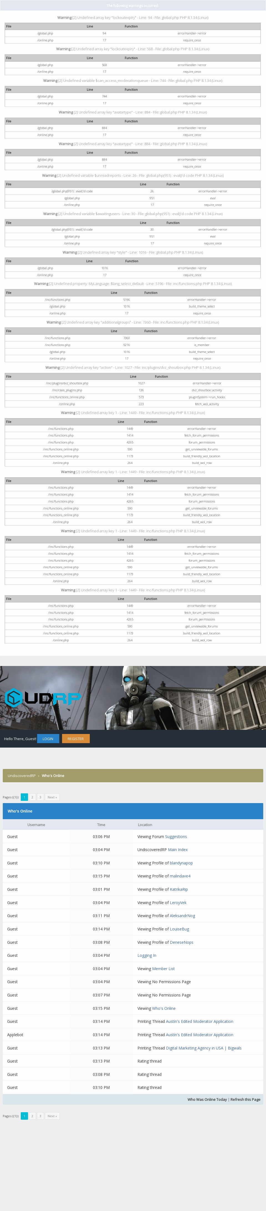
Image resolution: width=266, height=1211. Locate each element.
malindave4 (180, 876)
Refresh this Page (245, 1099)
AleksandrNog (182, 915)
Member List (163, 968)
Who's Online (164, 1008)
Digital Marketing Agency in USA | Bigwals (204, 1048)
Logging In (146, 955)
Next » (52, 797)
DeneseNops (181, 942)
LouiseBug (179, 929)
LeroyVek (178, 902)
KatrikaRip (179, 889)
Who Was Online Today (207, 1099)
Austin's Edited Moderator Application (199, 1021)
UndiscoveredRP (22, 775)
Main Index (178, 849)
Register (76, 738)
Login (48, 738)
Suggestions (176, 836)
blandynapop (181, 863)
